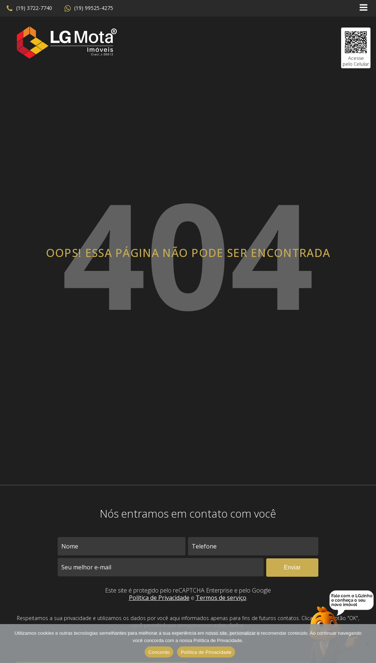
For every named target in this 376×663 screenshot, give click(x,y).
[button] (29, 8)
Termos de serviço (221, 598)
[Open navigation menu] (363, 8)
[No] (366, 643)
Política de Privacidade (159, 598)
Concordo (159, 652)
